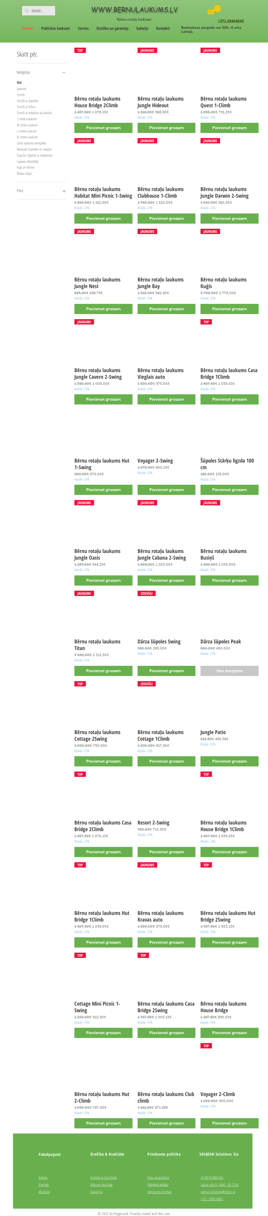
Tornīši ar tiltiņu (26, 106)
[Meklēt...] (38, 11)
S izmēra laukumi (27, 118)
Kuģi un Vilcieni (26, 167)
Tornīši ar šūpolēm (27, 100)
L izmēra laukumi (27, 130)
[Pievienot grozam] (103, 128)
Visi (19, 82)
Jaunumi (21, 88)
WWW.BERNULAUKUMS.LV (134, 9)
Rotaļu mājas (24, 173)
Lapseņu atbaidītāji (27, 161)
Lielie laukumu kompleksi (31, 142)
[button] (214, 10)
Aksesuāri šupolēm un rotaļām (34, 149)
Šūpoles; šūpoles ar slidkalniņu (35, 155)
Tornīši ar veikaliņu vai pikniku (34, 112)
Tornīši (21, 94)
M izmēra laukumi (27, 124)
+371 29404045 (231, 21)
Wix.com (164, 1213)
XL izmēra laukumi (27, 136)
